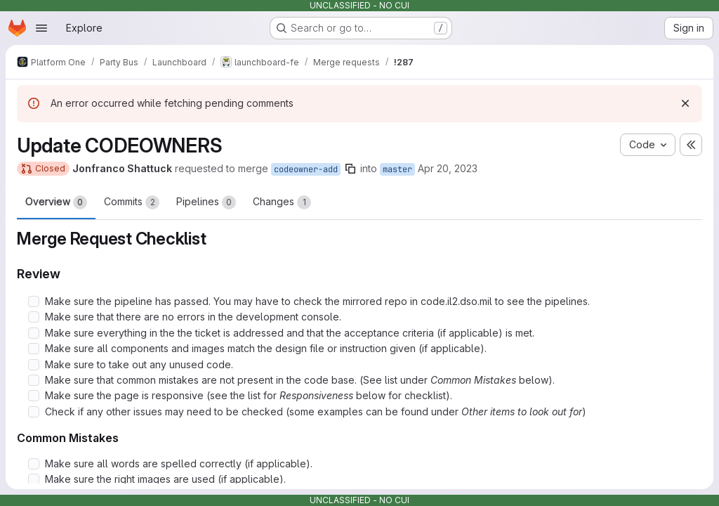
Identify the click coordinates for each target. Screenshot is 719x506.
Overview (56, 202)
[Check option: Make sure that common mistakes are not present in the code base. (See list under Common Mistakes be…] (33, 380)
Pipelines (206, 202)
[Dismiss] (685, 103)
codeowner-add (306, 169)
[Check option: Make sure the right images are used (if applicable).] (33, 479)
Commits (131, 202)
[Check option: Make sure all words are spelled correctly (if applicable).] (33, 463)
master (397, 169)
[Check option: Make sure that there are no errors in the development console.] (33, 317)
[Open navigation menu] (41, 28)
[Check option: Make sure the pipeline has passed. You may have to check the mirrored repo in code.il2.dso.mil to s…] (33, 301)
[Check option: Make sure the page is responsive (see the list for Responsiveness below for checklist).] (33, 395)
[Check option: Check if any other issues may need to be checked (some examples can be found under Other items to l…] (33, 411)
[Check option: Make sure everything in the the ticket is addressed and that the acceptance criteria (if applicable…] (33, 333)
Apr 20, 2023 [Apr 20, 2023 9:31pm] (447, 168)
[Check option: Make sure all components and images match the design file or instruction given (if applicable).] (33, 348)
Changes (282, 202)
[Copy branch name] (350, 168)
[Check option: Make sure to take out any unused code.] (33, 364)
